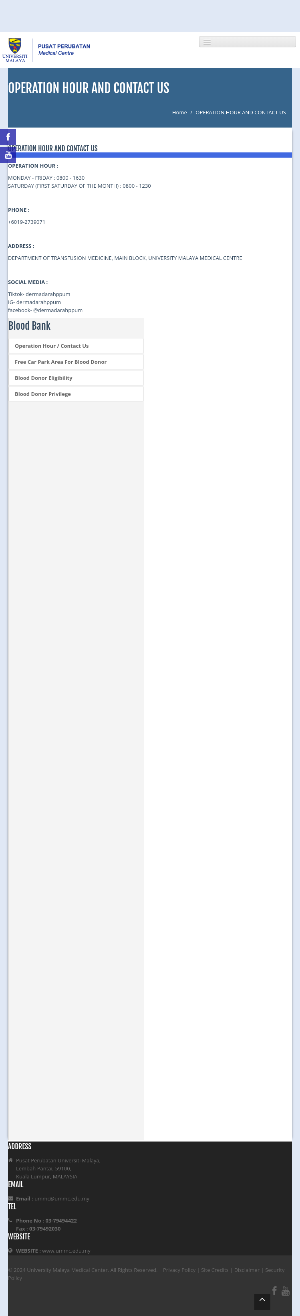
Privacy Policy (179, 1269)
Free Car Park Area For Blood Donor (61, 361)
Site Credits (215, 1269)
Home (179, 112)
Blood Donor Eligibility (43, 377)
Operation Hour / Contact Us (52, 345)
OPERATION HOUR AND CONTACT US (240, 112)
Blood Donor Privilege (43, 393)
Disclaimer (247, 1269)
